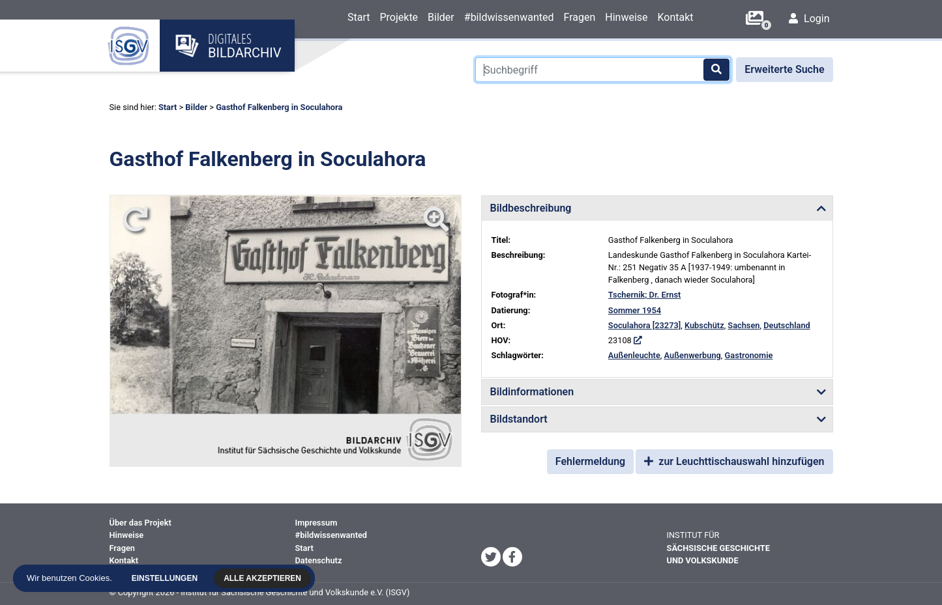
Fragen (579, 17)
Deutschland (786, 325)
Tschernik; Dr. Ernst (644, 295)
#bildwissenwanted (509, 17)
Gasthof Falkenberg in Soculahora (279, 107)
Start (358, 17)
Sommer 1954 (634, 310)
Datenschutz (318, 560)
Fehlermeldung (590, 461)
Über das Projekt (140, 523)
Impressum (316, 523)
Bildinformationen (532, 392)
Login (809, 18)
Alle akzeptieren (263, 578)
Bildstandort (519, 419)
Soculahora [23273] (644, 325)
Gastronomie (749, 355)
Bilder (441, 17)
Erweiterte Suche (784, 69)
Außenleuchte (634, 355)
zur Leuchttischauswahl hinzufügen (734, 461)
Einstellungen (165, 578)
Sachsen (743, 325)
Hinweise (626, 17)
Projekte (398, 17)
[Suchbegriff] (603, 69)
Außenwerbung (692, 355)
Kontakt (676, 17)
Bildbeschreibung (531, 208)
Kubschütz (704, 325)
